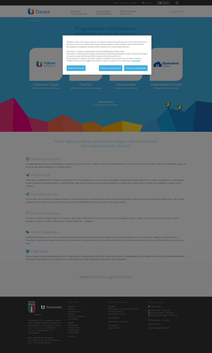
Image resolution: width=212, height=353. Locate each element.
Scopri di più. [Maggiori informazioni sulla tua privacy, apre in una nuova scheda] (136, 61)
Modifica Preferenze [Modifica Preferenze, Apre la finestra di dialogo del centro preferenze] (76, 68)
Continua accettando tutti (136, 68)
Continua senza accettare (110, 68)
